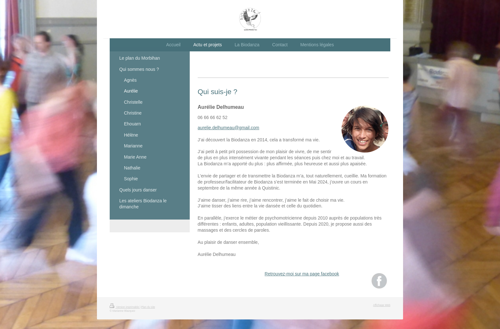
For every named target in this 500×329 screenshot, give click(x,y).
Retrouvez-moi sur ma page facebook (302, 273)
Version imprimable (125, 307)
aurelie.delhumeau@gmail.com (228, 127)
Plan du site (148, 307)
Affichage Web (381, 305)
